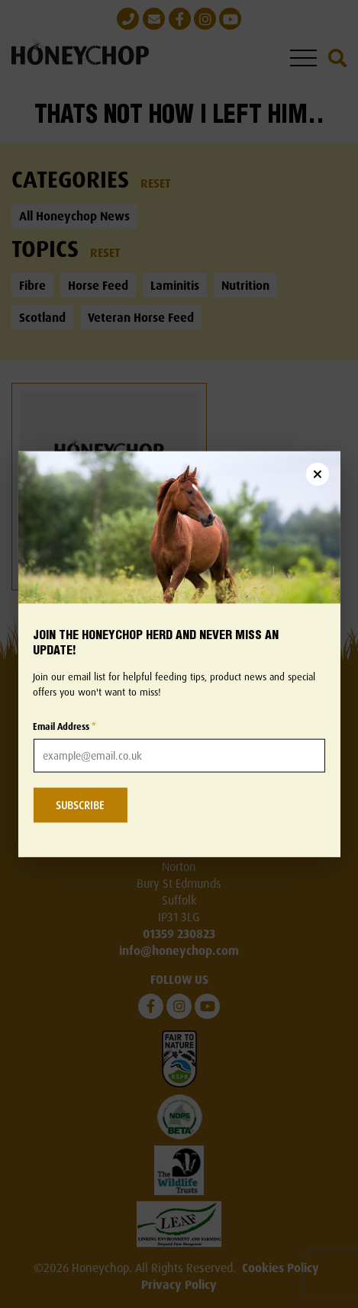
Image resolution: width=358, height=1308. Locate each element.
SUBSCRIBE (80, 805)
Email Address (64, 726)
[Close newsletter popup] (317, 473)
